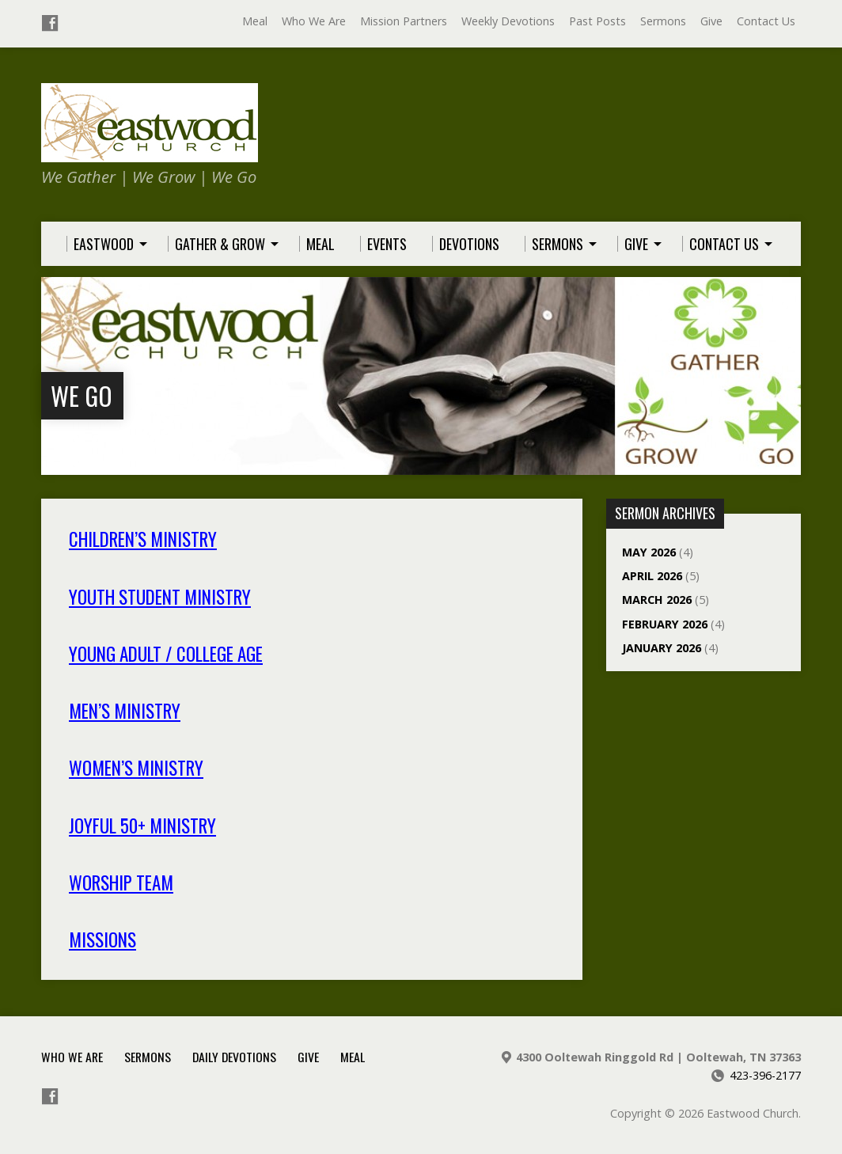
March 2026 (657, 599)
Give (711, 20)
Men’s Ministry (124, 710)
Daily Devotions (234, 1056)
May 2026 (649, 552)
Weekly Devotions (508, 20)
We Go (81, 395)
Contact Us (766, 20)
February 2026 (664, 624)
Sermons (663, 20)
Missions (102, 939)
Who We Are (314, 20)
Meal (254, 20)
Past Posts (597, 20)
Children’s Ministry (143, 539)
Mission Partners (403, 20)
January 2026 (661, 647)
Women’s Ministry (136, 767)
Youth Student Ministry (160, 596)
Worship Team (121, 882)
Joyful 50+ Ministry (142, 825)
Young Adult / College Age (166, 653)
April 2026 (652, 575)
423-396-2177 (765, 1075)
